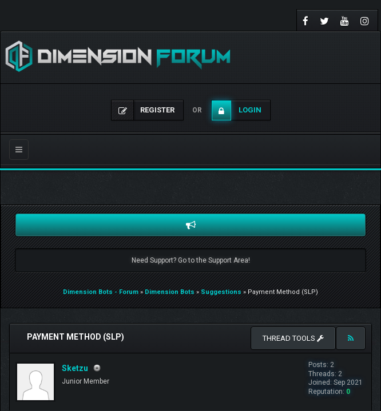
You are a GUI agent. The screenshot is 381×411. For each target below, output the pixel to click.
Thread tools (293, 338)
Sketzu (75, 368)
